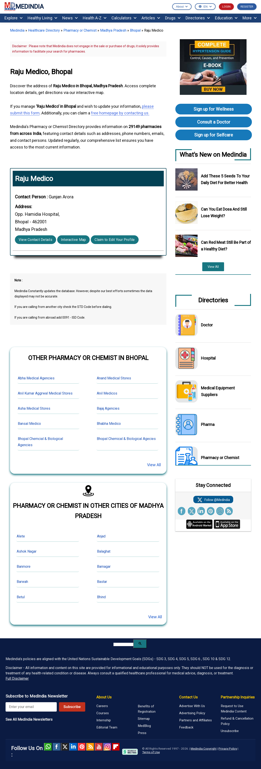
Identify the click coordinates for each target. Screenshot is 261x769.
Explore (13, 18)
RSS (90, 747)
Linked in (73, 747)
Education (226, 18)
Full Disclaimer (17, 678)
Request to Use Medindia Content (234, 708)
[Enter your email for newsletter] (31, 707)
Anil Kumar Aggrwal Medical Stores (45, 393)
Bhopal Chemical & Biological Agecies (126, 439)
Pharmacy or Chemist (80, 30)
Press (142, 733)
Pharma (207, 424)
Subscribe (72, 707)
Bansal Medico (29, 423)
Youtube (98, 747)
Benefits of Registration (147, 709)
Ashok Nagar (26, 551)
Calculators (123, 18)
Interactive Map (73, 240)
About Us (103, 697)
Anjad (101, 536)
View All (154, 464)
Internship (103, 720)
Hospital (208, 358)
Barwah (22, 582)
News (70, 18)
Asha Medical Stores (34, 408)
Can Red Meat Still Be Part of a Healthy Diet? (226, 245)
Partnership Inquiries (238, 697)
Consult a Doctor (213, 122)
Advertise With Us (192, 706)
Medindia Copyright (203, 748)
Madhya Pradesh (113, 30)
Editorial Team (106, 727)
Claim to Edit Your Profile (115, 240)
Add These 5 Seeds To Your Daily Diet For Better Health (225, 179)
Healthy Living (42, 18)
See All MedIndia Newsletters (29, 719)
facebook (56, 747)
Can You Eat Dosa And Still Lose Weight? (224, 212)
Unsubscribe (230, 731)
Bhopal (135, 30)
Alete (21, 536)
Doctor (207, 325)
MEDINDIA (24, 6)
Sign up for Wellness (214, 109)
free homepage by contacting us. (120, 113)
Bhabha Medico (109, 423)
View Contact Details (35, 240)
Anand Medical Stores (114, 378)
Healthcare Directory (44, 30)
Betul (21, 597)
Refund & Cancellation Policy (237, 721)
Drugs (172, 18)
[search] (123, 644)
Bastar (102, 582)
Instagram (107, 747)
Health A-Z (94, 18)
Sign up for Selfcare (213, 135)
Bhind (101, 597)
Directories (198, 18)
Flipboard (115, 747)
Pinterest (81, 747)
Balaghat (103, 551)
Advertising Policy (192, 713)
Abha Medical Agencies (36, 378)
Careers (102, 706)
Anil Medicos (107, 393)
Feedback (186, 727)
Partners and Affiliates (195, 720)
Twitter (65, 747)
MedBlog (144, 726)
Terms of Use (151, 752)
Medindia (17, 30)
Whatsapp (48, 747)
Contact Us (188, 697)
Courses (102, 713)
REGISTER (247, 6)
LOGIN (226, 6)
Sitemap (144, 719)
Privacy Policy (228, 748)
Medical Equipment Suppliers (218, 391)
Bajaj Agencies (108, 408)
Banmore (23, 566)
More (250, 18)
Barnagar (104, 566)
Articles (151, 18)
